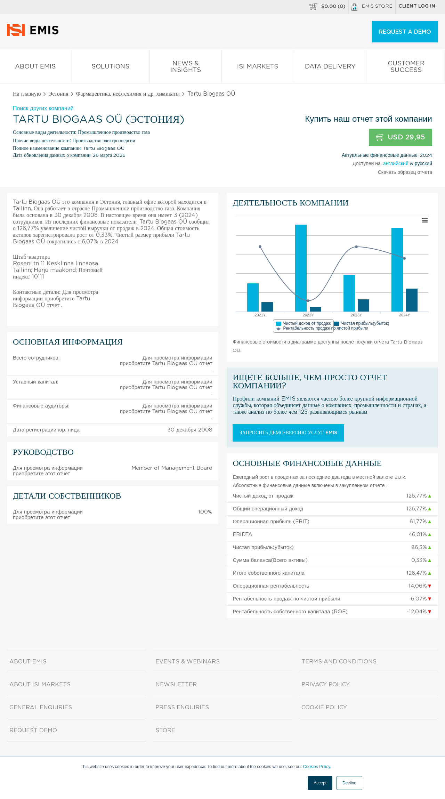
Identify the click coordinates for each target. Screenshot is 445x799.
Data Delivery (330, 68)
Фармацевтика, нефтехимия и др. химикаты (128, 94)
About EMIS (35, 68)
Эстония (58, 94)
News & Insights (185, 68)
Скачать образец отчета (405, 172)
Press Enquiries (182, 707)
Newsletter (176, 684)
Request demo (33, 730)
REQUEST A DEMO (405, 32)
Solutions (110, 68)
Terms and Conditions (339, 661)
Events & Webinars (187, 661)
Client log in (416, 6)
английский (395, 163)
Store (165, 730)
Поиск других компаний (43, 108)
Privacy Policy (325, 684)
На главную (27, 94)
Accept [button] (320, 783)
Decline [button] (349, 783)
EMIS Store (372, 7)
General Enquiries (40, 707)
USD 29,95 (400, 137)
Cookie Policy (324, 707)
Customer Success (406, 68)
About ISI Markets (40, 684)
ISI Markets (257, 68)
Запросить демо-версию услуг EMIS (288, 432)
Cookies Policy (316, 766)
